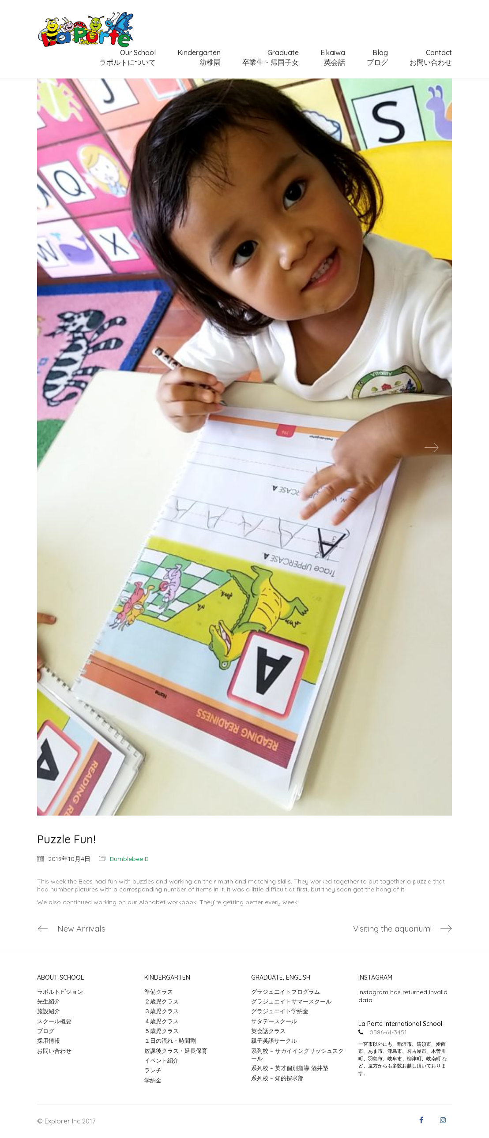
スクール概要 (54, 1021)
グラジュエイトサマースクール (291, 1001)
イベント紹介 (161, 1060)
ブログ (45, 1031)
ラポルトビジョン (60, 991)
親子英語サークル (274, 1040)
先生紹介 (48, 1001)
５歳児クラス (161, 1031)
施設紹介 (48, 1011)
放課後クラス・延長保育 (175, 1050)
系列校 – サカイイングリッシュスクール (297, 1054)
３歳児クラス (161, 1011)
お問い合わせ (54, 1050)
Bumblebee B (129, 859)
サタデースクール (274, 1021)
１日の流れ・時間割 (170, 1040)
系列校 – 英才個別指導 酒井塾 (289, 1068)
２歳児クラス (161, 1001)
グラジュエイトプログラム (285, 991)
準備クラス (158, 991)
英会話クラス (268, 1031)
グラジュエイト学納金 (279, 1011)
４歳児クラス (161, 1021)
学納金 (153, 1080)
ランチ (153, 1070)
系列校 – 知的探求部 (277, 1078)
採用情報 (48, 1040)
